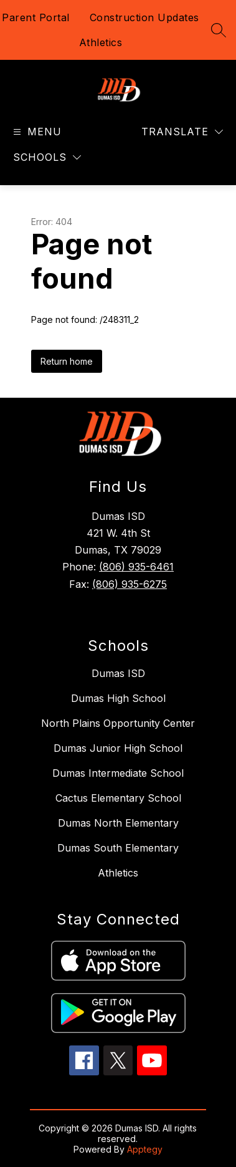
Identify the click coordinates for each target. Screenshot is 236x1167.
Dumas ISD (118, 673)
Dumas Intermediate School (118, 773)
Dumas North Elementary (118, 823)
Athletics (101, 42)
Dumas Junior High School (118, 748)
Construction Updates (144, 17)
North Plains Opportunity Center (118, 723)
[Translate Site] (182, 132)
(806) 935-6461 (136, 566)
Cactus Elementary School (118, 798)
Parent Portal (36, 17)
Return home (66, 361)
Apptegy (145, 1149)
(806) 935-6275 (129, 584)
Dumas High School (118, 698)
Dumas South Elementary (118, 848)
